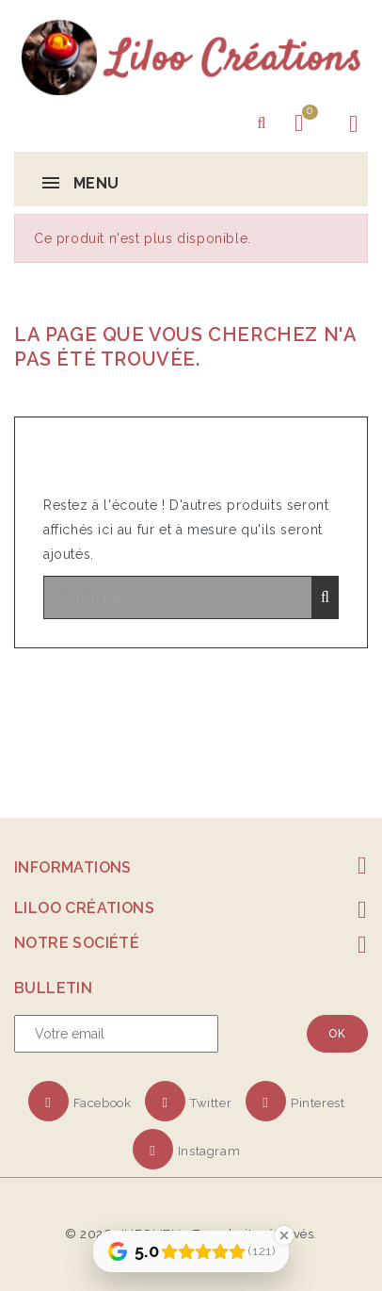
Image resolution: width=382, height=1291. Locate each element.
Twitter (210, 1103)
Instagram (209, 1151)
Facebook (102, 1103)
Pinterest (317, 1103)
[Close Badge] (284, 1235)
